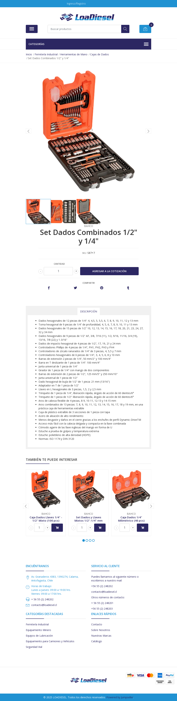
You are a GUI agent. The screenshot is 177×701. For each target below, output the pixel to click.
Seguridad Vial (34, 647)
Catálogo (96, 641)
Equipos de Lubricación (39, 635)
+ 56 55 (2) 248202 (42, 599)
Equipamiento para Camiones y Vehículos (50, 641)
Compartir (89, 282)
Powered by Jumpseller (119, 697)
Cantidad (59, 263)
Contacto (96, 624)
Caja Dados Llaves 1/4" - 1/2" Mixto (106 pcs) (46, 518)
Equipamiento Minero (38, 630)
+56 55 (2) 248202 (102, 586)
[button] (83, 540)
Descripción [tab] (88, 311)
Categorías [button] (88, 44)
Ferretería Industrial (37, 624)
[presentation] (28, 131)
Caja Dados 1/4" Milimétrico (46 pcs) (131, 518)
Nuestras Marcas (101, 635)
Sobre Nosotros (100, 630)
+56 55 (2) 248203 (102, 608)
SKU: (84, 253)
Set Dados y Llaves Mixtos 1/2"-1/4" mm (88, 518)
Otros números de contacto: (108, 597)
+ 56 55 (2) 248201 (102, 603)
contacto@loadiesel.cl (44, 605)
